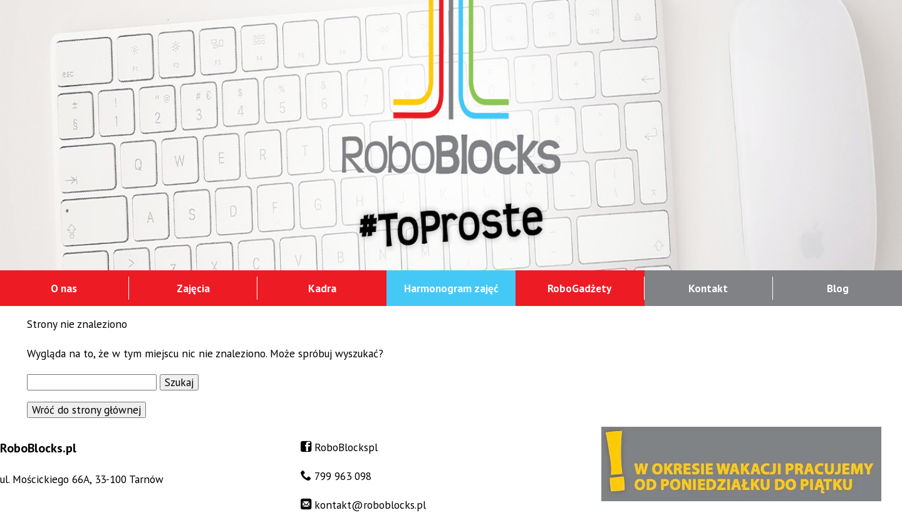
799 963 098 (342, 476)
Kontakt (708, 288)
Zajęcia (193, 288)
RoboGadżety (579, 288)
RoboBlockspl (346, 447)
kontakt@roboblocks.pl (370, 504)
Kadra (322, 288)
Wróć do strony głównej (86, 409)
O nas (64, 288)
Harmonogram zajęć (451, 288)
